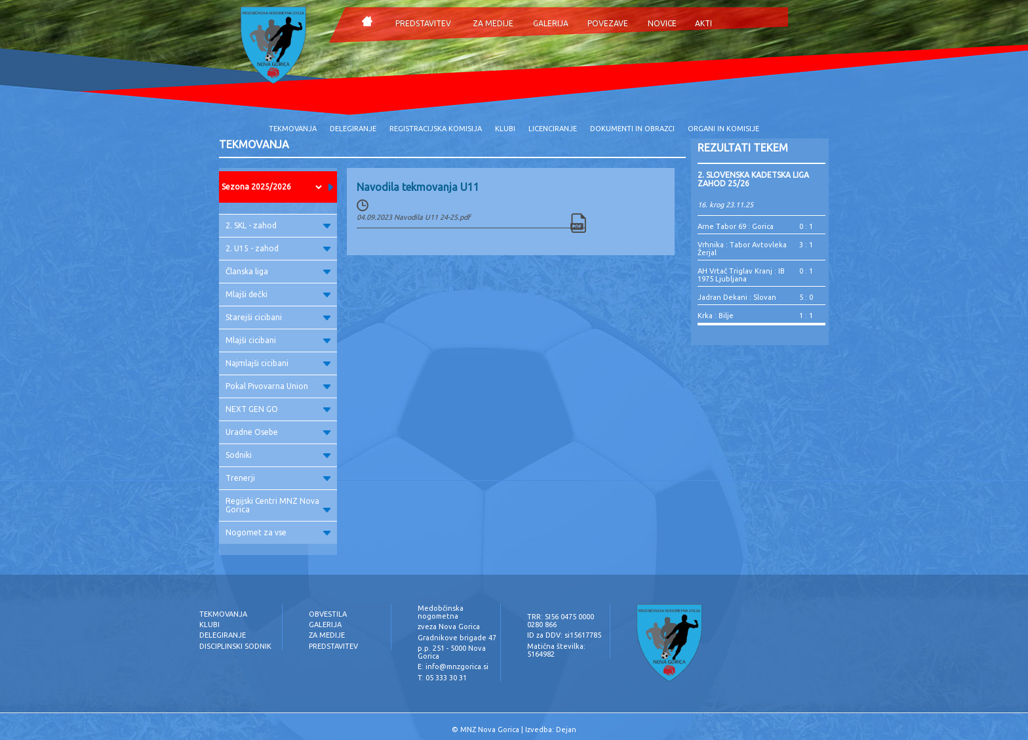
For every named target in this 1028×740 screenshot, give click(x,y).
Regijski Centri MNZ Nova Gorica (278, 505)
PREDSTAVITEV (423, 23)
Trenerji (278, 478)
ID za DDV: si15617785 (564, 635)
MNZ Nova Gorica (489, 729)
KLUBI (505, 129)
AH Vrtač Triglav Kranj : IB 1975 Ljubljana (741, 275)
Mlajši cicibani (278, 340)
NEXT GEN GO (278, 409)
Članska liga (278, 271)
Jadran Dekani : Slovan (737, 297)
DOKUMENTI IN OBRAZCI (632, 129)
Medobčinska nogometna (441, 612)
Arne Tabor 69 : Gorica (736, 226)
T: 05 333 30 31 (442, 678)
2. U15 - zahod (278, 248)
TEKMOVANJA (293, 129)
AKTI (703, 23)
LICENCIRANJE (552, 129)
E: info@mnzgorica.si (453, 666)
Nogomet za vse (278, 532)
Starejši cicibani (278, 317)
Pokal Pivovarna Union (278, 386)
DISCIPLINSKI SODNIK (235, 646)
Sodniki (278, 455)
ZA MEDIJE (493, 23)
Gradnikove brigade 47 (457, 638)
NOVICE (662, 23)
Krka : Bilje (716, 315)
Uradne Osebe (278, 432)
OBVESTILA (328, 614)
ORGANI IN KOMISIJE (723, 129)
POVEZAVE (607, 23)
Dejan (566, 729)
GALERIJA (550, 23)
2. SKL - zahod (278, 225)
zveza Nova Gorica (449, 626)
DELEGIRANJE (353, 129)
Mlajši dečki (278, 294)
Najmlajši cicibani (278, 363)
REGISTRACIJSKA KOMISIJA (435, 129)
